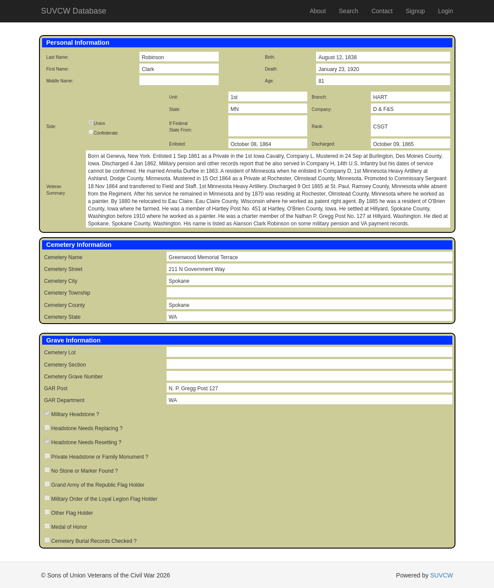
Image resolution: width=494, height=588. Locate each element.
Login (445, 10)
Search (348, 10)
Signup (415, 10)
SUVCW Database (74, 11)
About (317, 10)
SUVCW (441, 575)
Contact (381, 10)
